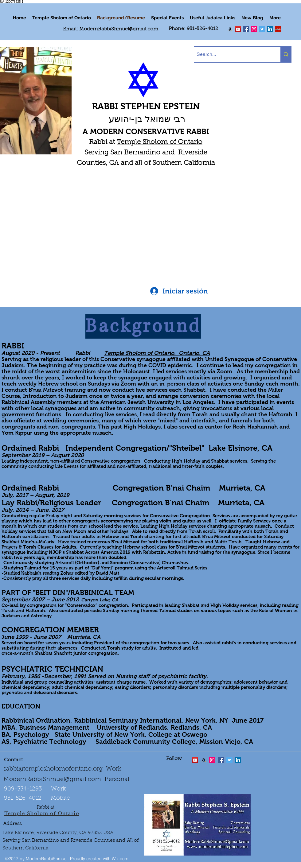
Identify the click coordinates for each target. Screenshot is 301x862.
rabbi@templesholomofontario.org (53, 769)
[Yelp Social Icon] (278, 29)
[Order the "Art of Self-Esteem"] (204, 760)
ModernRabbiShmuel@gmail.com (118, 29)
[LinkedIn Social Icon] (270, 29)
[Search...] (232, 54)
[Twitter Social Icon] (262, 29)
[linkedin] (254, 29)
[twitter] (238, 29)
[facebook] (246, 29)
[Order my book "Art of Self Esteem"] (230, 29)
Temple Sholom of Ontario (159, 142)
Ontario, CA (194, 353)
